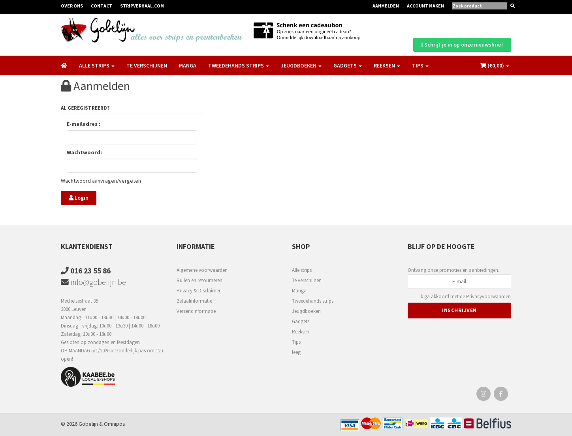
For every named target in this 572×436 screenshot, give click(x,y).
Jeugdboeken (306, 310)
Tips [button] (420, 63)
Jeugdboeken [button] (301, 63)
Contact (101, 6)
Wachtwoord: (84, 152)
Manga (187, 63)
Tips (296, 341)
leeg (296, 351)
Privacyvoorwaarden (488, 295)
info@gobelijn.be (93, 282)
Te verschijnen (146, 63)
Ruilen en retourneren (199, 279)
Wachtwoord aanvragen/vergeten (101, 180)
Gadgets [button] (347, 63)
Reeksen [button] (387, 63)
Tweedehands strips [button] (238, 63)
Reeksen (300, 330)
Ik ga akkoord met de (465, 296)
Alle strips (302, 269)
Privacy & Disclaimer (198, 289)
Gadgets (300, 320)
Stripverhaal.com (142, 6)
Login (78, 197)
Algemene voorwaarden (202, 269)
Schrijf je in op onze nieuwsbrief (462, 42)
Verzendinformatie (196, 310)
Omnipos (114, 423)
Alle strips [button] (97, 63)
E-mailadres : (83, 123)
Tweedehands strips (312, 300)
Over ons (72, 6)
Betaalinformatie (194, 300)
